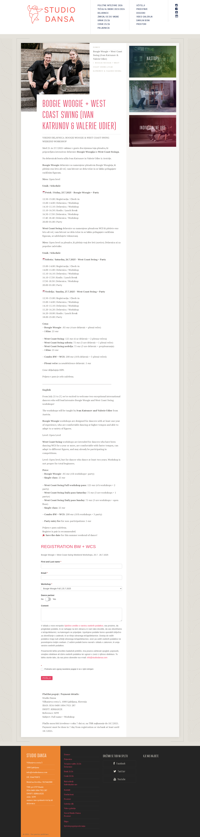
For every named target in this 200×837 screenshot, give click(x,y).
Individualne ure (70, 784)
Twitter (119, 771)
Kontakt (67, 790)
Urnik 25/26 (104, 20)
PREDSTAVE (142, 9)
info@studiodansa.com (97, 657)
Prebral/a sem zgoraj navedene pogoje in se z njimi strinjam (67, 669)
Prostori (141, 24)
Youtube (119, 779)
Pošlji (47, 678)
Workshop (46, 584)
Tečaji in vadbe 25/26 (72, 763)
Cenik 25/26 (104, 24)
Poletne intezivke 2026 (110, 5)
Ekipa (66, 821)
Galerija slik (69, 803)
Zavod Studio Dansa (72, 813)
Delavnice (103, 13)
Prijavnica (104, 28)
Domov (96, 47)
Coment (44, 606)
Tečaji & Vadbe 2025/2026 (111, 9)
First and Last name (51, 562)
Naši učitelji (68, 781)
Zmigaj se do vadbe (108, 16)
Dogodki (140, 13)
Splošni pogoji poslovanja (74, 826)
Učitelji (140, 5)
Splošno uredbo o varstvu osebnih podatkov (83, 626)
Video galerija (144, 16)
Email (44, 573)
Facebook (119, 763)
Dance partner (47, 595)
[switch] (48, 599)
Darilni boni (143, 20)
